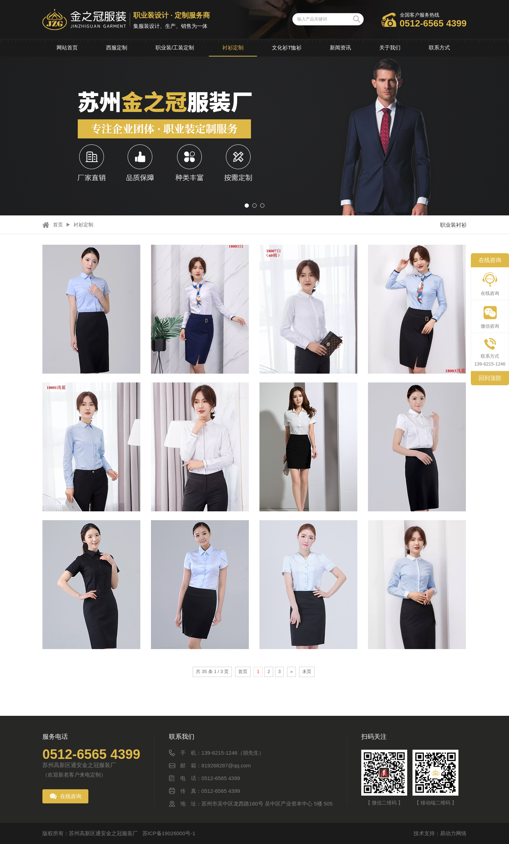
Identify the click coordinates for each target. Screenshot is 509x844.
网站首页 (67, 47)
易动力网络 (453, 833)
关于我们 (389, 47)
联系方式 (439, 47)
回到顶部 (490, 378)
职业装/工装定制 (175, 47)
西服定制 (116, 47)
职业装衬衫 (453, 225)
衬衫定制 (233, 47)
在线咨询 (70, 796)
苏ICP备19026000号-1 (168, 833)
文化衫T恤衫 (287, 47)
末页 (306, 671)
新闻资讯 (340, 47)
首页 (58, 224)
